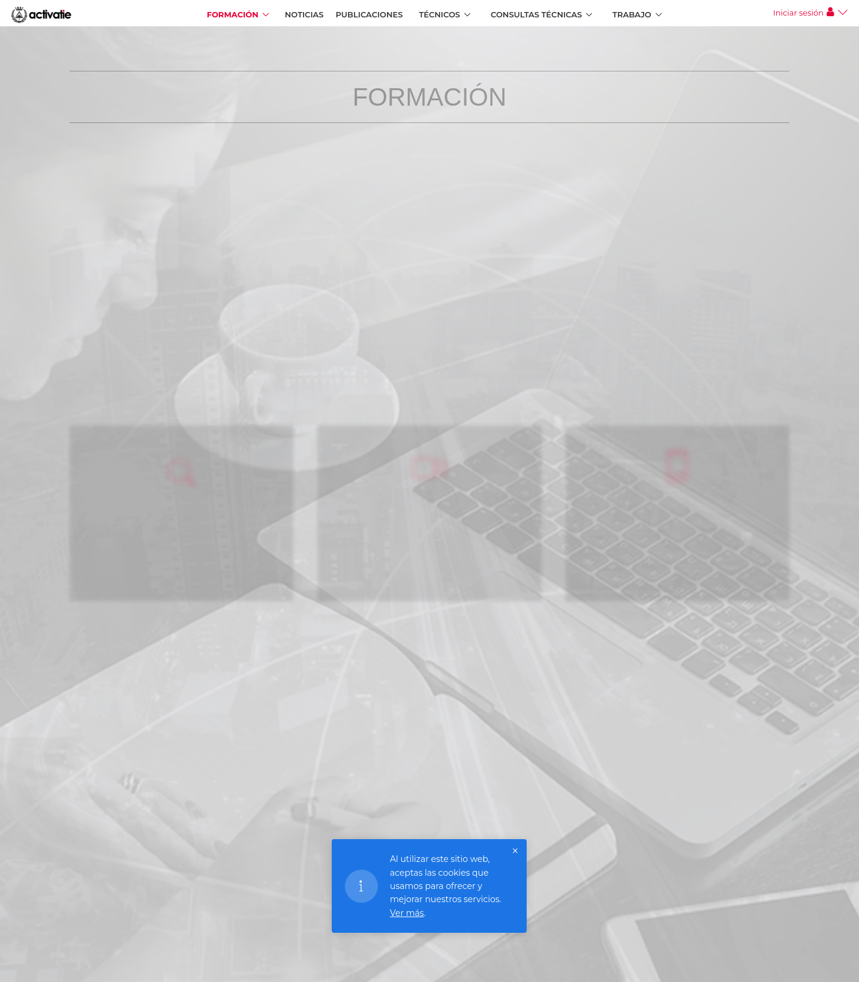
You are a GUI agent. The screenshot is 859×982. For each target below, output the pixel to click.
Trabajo (631, 14)
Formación (233, 14)
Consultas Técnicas (536, 14)
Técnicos (439, 14)
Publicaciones (369, 14)
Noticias (304, 14)
